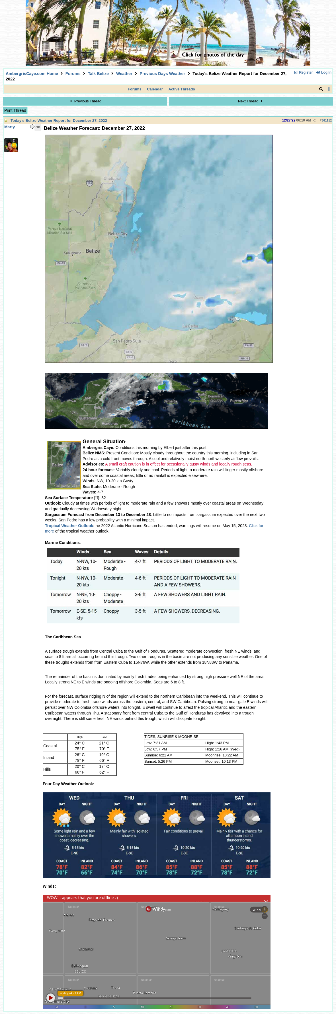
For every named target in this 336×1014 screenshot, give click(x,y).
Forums (73, 73)
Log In (323, 72)
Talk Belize (98, 73)
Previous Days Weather (162, 73)
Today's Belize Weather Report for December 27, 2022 (59, 120)
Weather (124, 73)
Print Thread (15, 110)
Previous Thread (85, 101)
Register (303, 72)
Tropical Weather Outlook (69, 525)
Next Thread (251, 101)
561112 (327, 120)
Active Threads (181, 89)
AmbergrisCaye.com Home (32, 73)
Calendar (155, 89)
